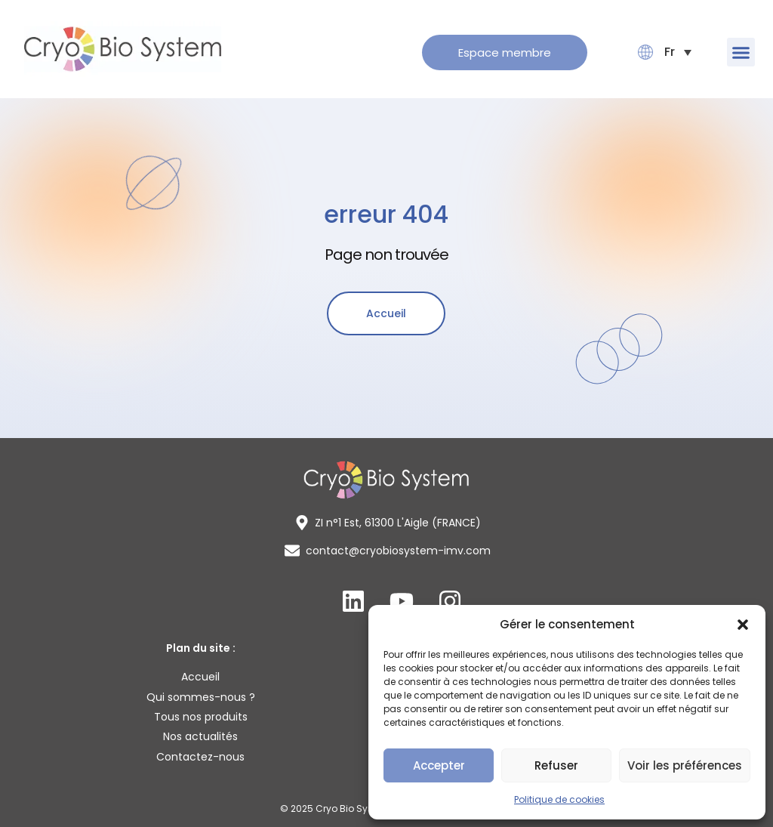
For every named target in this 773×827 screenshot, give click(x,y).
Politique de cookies (559, 799)
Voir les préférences (684, 765)
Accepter (439, 765)
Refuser (556, 765)
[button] (742, 624)
